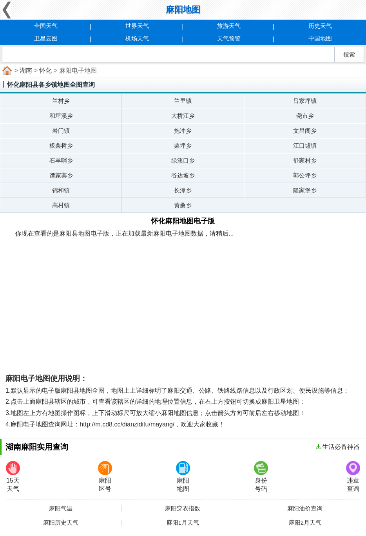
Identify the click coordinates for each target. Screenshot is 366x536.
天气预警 (229, 38)
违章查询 (353, 476)
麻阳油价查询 (305, 508)
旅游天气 (229, 25)
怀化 (45, 70)
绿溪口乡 (183, 160)
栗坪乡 (183, 145)
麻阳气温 (60, 508)
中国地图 (320, 38)
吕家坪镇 (305, 100)
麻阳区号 (105, 476)
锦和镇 (61, 190)
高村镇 (61, 205)
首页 (6, 70)
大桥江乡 (183, 115)
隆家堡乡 (305, 190)
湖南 (26, 70)
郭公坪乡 (305, 175)
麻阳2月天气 (305, 523)
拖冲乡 (183, 130)
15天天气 (13, 476)
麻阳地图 (183, 476)
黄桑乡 (183, 205)
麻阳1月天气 (183, 523)
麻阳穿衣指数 (182, 508)
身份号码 (261, 476)
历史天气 (320, 25)
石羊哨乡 (61, 160)
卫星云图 (46, 38)
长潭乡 (183, 190)
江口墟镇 (305, 145)
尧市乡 (305, 115)
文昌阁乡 (305, 130)
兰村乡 (61, 100)
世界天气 (137, 25)
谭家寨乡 (61, 175)
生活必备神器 (338, 446)
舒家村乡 (305, 160)
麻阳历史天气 (60, 523)
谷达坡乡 (183, 175)
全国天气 (46, 25)
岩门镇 (61, 130)
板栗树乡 (61, 145)
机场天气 (137, 38)
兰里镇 (183, 100)
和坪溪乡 (61, 115)
